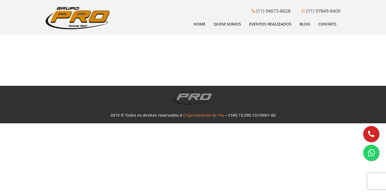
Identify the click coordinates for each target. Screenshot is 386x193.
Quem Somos (227, 24)
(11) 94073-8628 (271, 11)
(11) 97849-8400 (320, 11)
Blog (304, 24)
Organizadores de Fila (203, 115)
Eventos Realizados (270, 24)
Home (200, 24)
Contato (327, 24)
